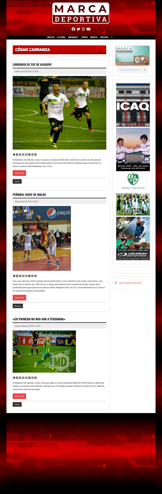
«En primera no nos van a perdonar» (39, 319)
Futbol (17, 181)
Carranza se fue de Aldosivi (32, 64)
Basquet (18, 306)
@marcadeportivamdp (130, 282)
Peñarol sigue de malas (29, 195)
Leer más (19, 173)
